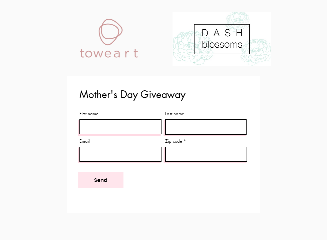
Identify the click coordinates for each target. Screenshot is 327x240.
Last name (174, 114)
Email (84, 141)
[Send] (100, 180)
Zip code (173, 141)
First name (88, 114)
